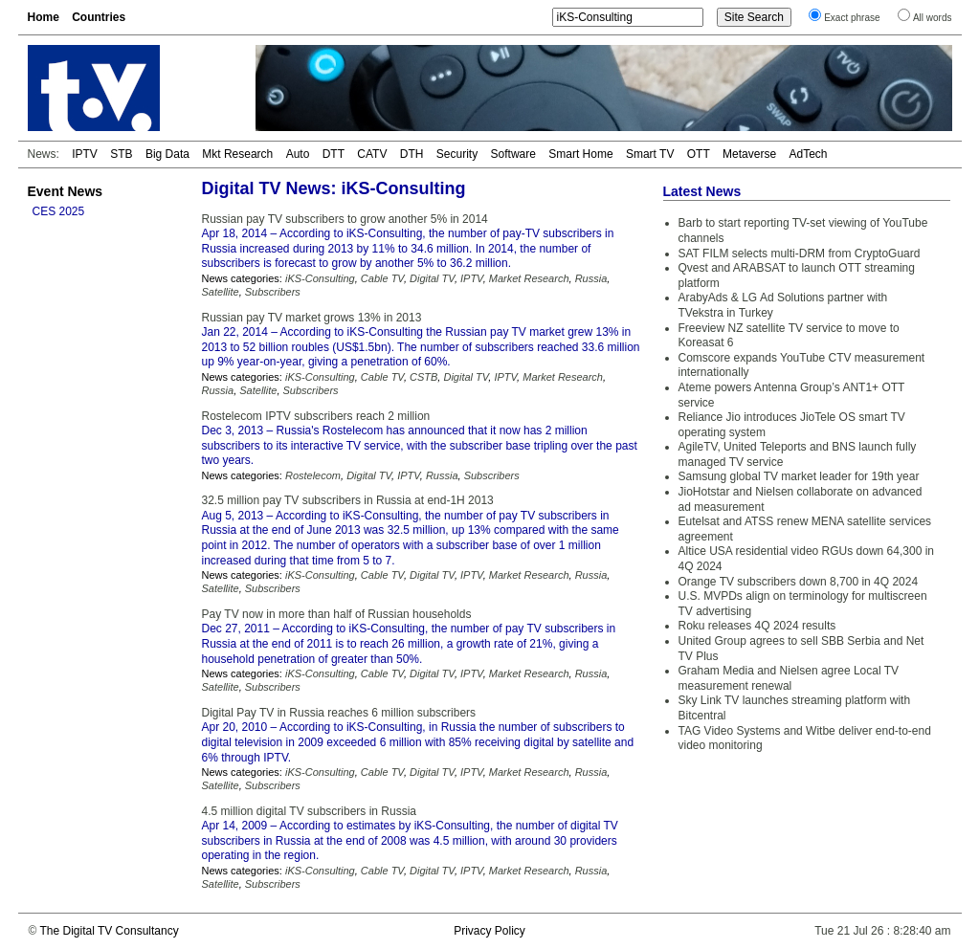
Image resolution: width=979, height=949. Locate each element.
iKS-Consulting (320, 278)
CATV (372, 154)
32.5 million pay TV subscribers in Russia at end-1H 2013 (348, 500)
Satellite (220, 292)
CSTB (423, 377)
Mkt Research (237, 154)
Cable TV (382, 278)
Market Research (529, 278)
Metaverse (749, 154)
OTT (698, 154)
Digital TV (432, 278)
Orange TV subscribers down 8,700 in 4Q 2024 (799, 581)
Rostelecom (313, 475)
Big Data (167, 154)
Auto (298, 154)
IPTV (85, 154)
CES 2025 (59, 211)
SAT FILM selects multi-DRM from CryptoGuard (800, 253)
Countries (98, 17)
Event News (65, 191)
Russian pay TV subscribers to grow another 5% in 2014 (345, 219)
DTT (334, 154)
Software (513, 154)
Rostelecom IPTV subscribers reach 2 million (316, 416)
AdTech (808, 154)
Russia (591, 278)
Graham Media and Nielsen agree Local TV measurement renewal (789, 678)
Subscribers (272, 292)
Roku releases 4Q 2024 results (757, 625)
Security (457, 154)
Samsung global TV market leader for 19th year (799, 476)
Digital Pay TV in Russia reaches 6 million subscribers (339, 712)
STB (121, 154)
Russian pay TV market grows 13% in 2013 (312, 317)
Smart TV (650, 154)
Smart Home (580, 154)
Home (43, 17)
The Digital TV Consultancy (108, 931)
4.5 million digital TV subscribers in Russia (309, 811)
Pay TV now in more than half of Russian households (337, 614)
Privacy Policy (489, 931)
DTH (412, 154)
